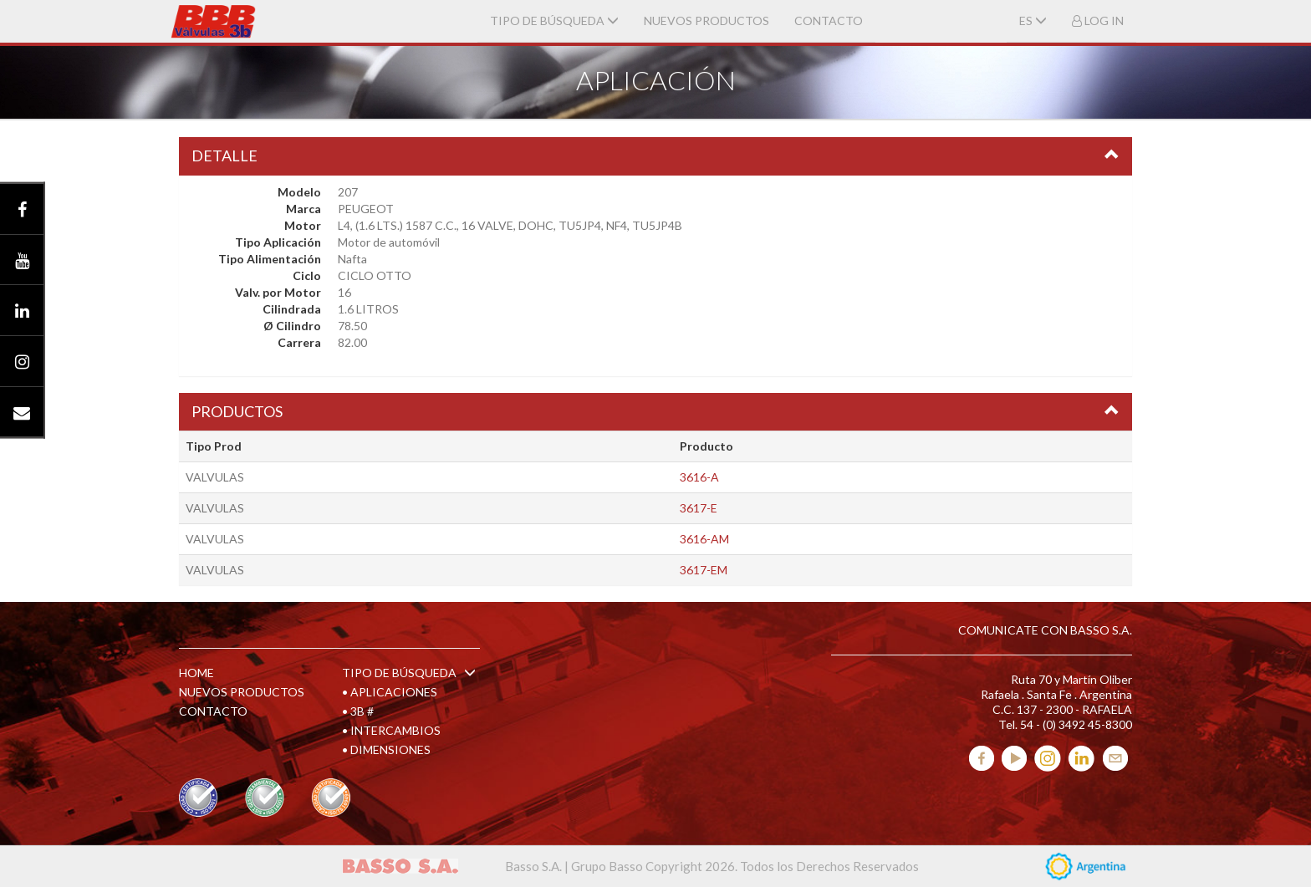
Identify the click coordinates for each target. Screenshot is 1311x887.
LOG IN (1098, 20)
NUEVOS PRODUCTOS (706, 20)
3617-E (698, 508)
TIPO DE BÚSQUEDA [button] (554, 20)
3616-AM (704, 539)
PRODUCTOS (237, 411)
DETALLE (224, 155)
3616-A (699, 477)
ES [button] (1033, 20)
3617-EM (703, 570)
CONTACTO (828, 20)
